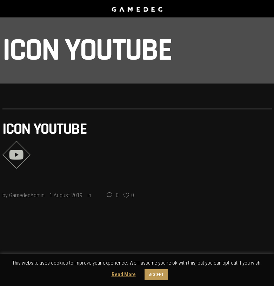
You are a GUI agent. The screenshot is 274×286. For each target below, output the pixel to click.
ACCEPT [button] (156, 274)
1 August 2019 (65, 195)
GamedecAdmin (27, 195)
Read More (124, 274)
